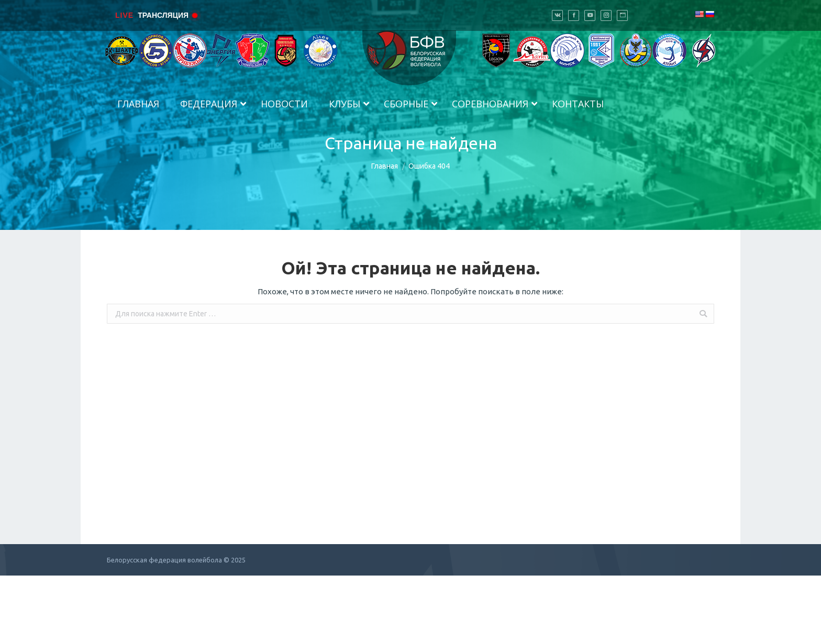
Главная (384, 166)
